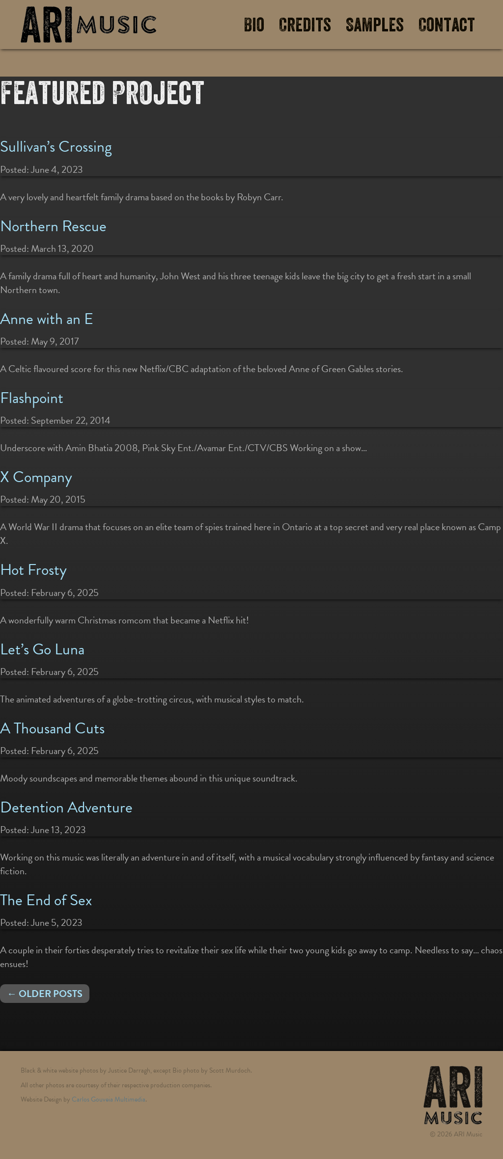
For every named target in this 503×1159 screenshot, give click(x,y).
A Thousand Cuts (52, 728)
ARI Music (88, 24)
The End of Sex (46, 900)
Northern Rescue (53, 226)
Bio (254, 25)
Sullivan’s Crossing (56, 146)
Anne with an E (46, 318)
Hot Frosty (33, 569)
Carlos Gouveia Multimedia (108, 1099)
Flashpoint (31, 397)
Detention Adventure (66, 807)
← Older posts (45, 993)
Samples (375, 25)
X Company (36, 476)
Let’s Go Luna (42, 649)
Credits (305, 25)
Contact (447, 25)
